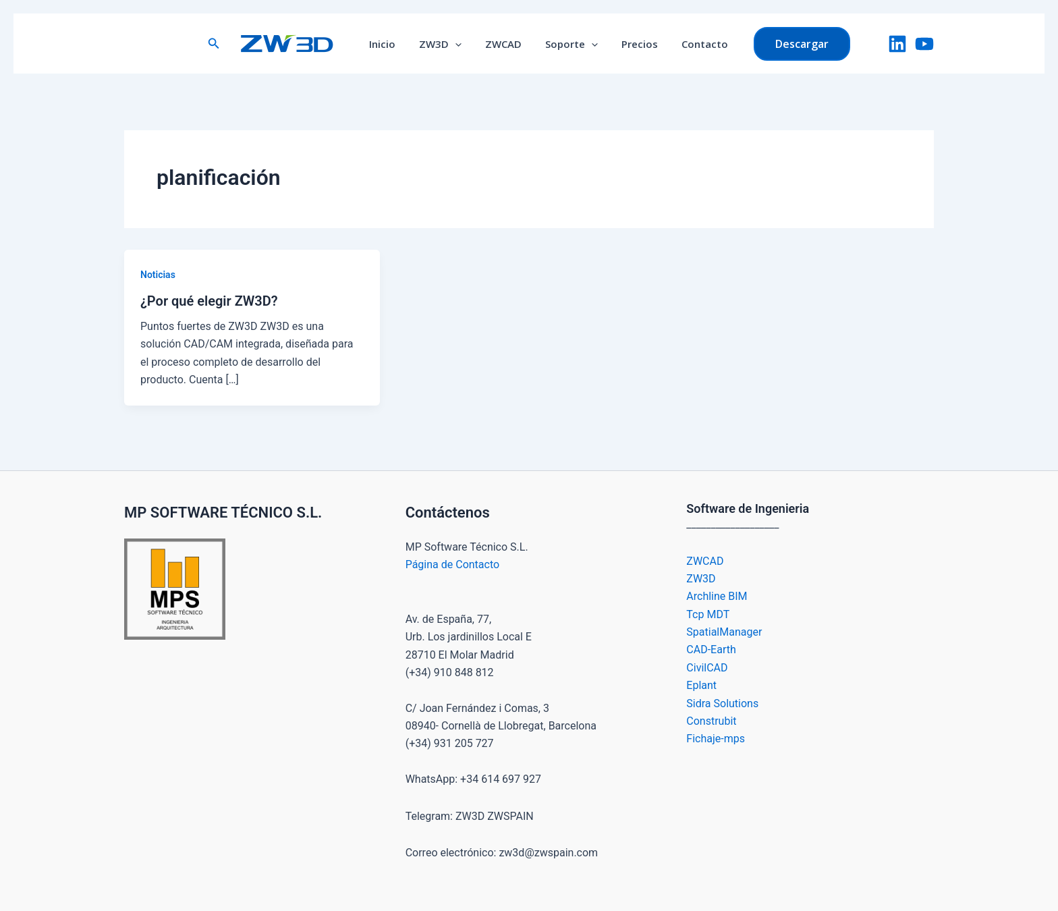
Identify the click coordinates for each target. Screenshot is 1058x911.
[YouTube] (924, 43)
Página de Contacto (452, 564)
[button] (224, 43)
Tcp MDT (707, 614)
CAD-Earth (710, 649)
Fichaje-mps (715, 738)
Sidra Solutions (722, 703)
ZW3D (445, 44)
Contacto (696, 44)
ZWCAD (505, 44)
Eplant (701, 685)
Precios (635, 44)
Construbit (711, 721)
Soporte (570, 44)
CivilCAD (706, 667)
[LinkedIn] (897, 43)
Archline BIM (716, 596)
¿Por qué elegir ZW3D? (209, 301)
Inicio (391, 44)
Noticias (157, 274)
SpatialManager (724, 632)
